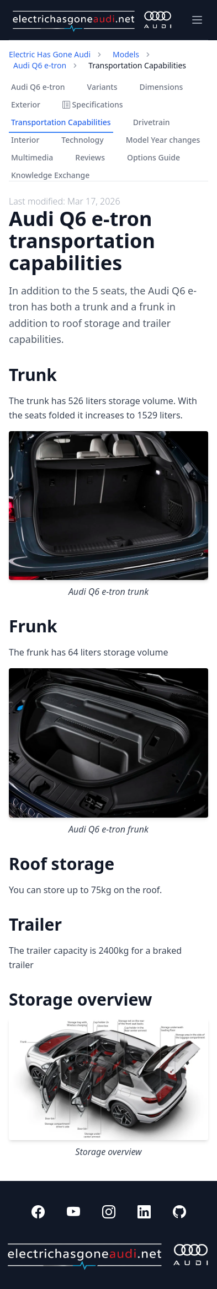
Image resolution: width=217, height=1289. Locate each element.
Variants (102, 87)
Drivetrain (151, 122)
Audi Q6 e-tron (39, 65)
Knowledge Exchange (50, 175)
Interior (25, 140)
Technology (82, 140)
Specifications (92, 104)
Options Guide (153, 157)
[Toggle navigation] (197, 20)
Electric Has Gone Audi (50, 54)
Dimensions (161, 87)
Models (126, 54)
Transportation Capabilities (61, 122)
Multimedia (32, 157)
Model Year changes (163, 140)
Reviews (90, 157)
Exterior (25, 104)
